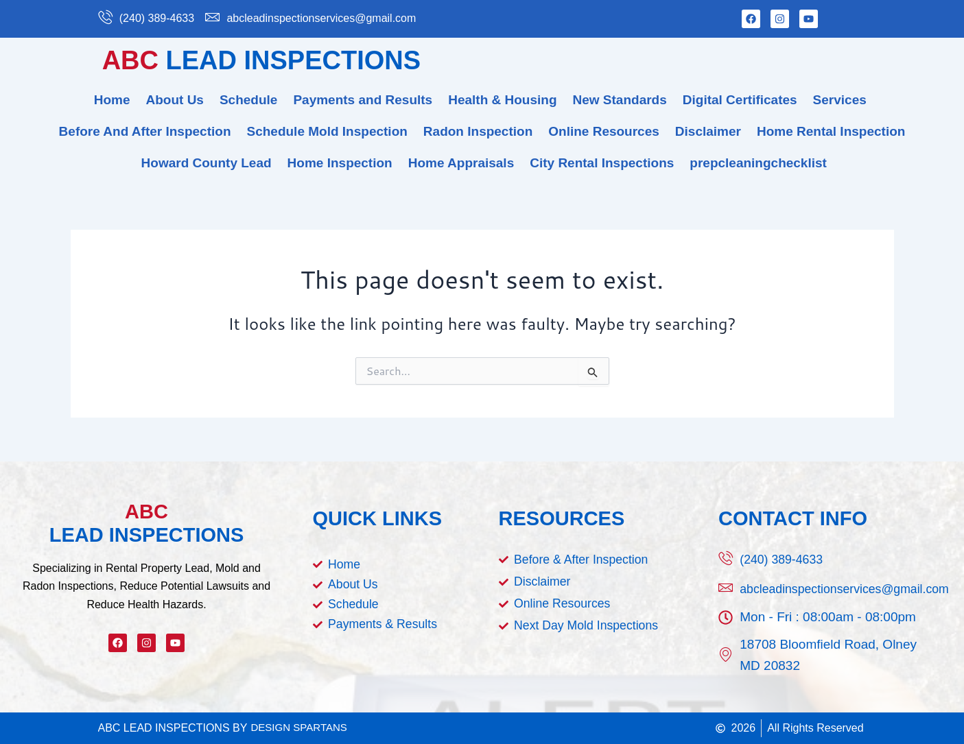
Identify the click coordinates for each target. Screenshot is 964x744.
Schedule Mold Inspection (327, 131)
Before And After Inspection (145, 131)
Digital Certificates (740, 100)
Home (112, 100)
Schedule (248, 100)
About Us (175, 100)
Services (840, 100)
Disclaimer (708, 131)
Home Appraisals (461, 163)
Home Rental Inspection (831, 131)
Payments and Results (362, 100)
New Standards (620, 100)
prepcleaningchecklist (758, 163)
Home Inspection (339, 163)
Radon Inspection (477, 131)
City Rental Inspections (602, 163)
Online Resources (603, 131)
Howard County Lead (206, 163)
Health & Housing (502, 100)
